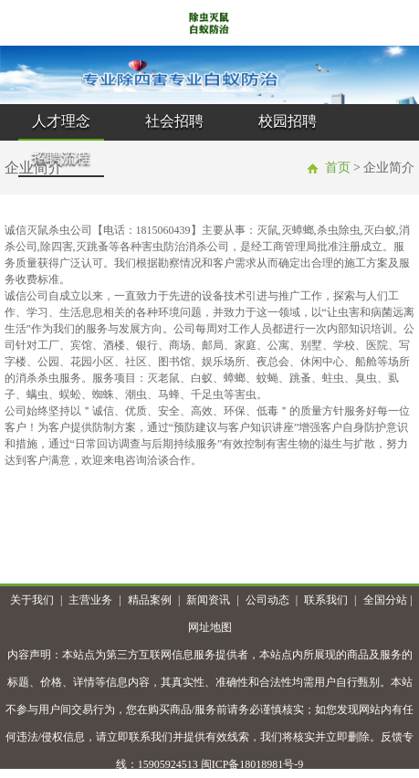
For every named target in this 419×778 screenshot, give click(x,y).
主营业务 (90, 600)
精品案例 (150, 600)
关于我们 (32, 600)
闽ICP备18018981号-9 (252, 764)
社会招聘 (174, 121)
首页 (338, 167)
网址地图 (210, 627)
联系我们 (326, 600)
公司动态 (267, 600)
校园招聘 (287, 121)
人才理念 (61, 121)
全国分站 (385, 600)
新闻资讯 (208, 600)
